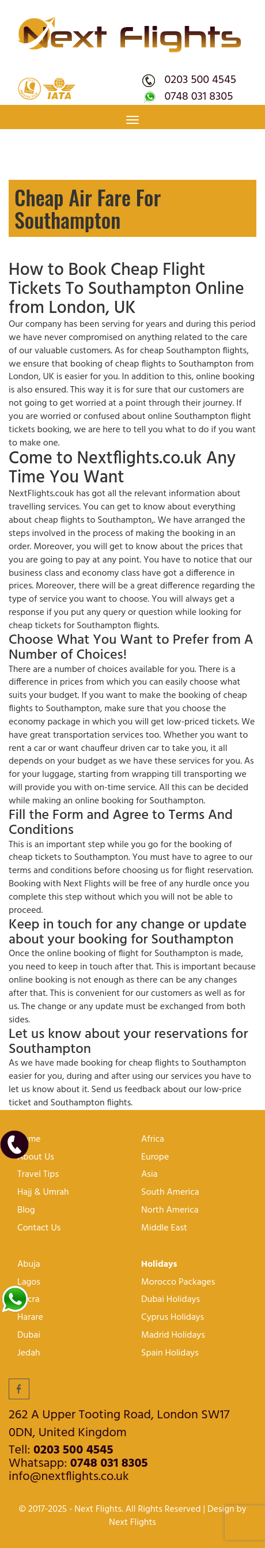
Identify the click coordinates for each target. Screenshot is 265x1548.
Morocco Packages (178, 1282)
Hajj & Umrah (43, 1192)
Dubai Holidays (170, 1300)
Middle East (164, 1228)
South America (170, 1192)
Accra (28, 1300)
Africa (152, 1139)
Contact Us (38, 1228)
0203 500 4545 (200, 80)
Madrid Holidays (173, 1335)
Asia (149, 1174)
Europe (155, 1157)
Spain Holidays (170, 1353)
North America (170, 1210)
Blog (26, 1210)
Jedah (28, 1353)
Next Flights (132, 1522)
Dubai (28, 1335)
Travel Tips (38, 1174)
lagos (28, 1282)
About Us (35, 1157)
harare (30, 1317)
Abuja (28, 1264)
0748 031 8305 (198, 97)
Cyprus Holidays (172, 1317)
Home (29, 1139)
